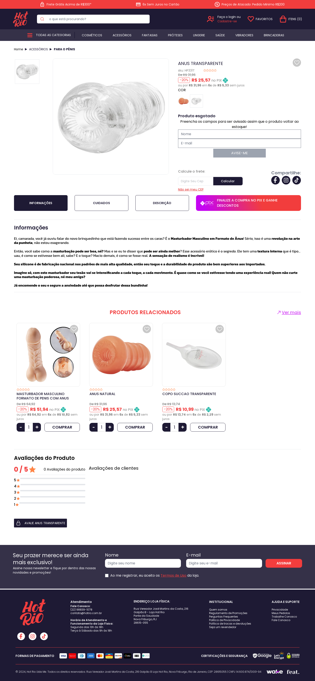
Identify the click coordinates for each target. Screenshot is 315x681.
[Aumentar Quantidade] (37, 427)
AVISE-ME (239, 153)
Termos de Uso (173, 575)
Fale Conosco (281, 620)
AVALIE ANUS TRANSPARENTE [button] (40, 523)
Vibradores (244, 35)
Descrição (162, 203)
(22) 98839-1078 (81, 609)
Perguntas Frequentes (223, 616)
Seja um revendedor (222, 627)
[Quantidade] (29, 427)
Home (18, 49)
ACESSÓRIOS (38, 49)
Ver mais (288, 312)
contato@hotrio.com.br (86, 613)
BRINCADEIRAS (274, 35)
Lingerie (199, 35)
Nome (112, 555)
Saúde (220, 35)
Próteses (175, 35)
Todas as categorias (53, 35)
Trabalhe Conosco (284, 616)
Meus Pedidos (281, 613)
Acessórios (122, 35)
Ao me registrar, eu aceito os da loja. (154, 575)
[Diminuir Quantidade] (21, 427)
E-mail (193, 555)
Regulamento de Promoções (228, 613)
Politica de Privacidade (224, 620)
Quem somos (218, 609)
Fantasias (150, 35)
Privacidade (280, 609)
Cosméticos (92, 35)
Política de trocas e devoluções (230, 623)
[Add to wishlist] (297, 62)
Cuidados (101, 203)
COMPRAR (62, 427)
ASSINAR (283, 563)
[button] (49, 523)
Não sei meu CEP (191, 189)
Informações (40, 203)
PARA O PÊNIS (64, 49)
